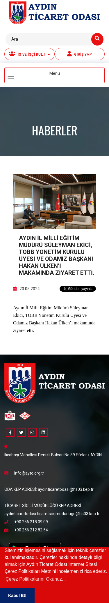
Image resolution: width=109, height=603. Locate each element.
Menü (43, 75)
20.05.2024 (26, 288)
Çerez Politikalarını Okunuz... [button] (36, 579)
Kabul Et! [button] (17, 595)
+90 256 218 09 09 (26, 522)
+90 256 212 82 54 (26, 530)
